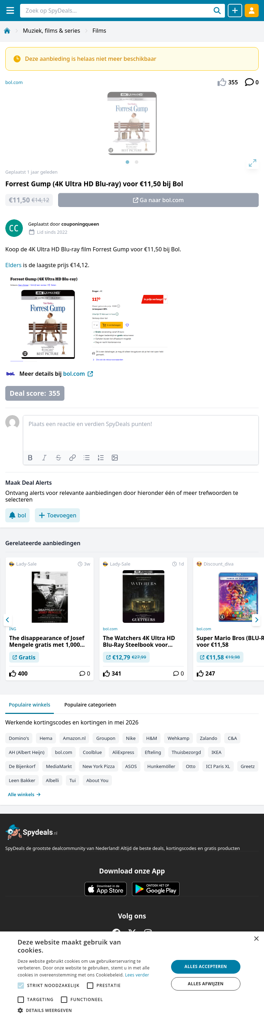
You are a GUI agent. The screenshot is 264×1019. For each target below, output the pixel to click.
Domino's (19, 738)
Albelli (52, 780)
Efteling (153, 752)
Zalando (208, 738)
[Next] (256, 620)
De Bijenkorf (22, 766)
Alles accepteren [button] (205, 966)
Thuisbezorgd (186, 752)
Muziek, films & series (51, 30)
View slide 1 (127, 162)
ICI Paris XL (218, 766)
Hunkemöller (161, 766)
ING (12, 628)
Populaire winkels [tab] (29, 704)
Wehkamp (178, 738)
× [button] (256, 939)
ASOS (131, 766)
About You (97, 780)
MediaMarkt (59, 766)
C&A (232, 738)
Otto (190, 766)
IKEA (216, 752)
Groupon (105, 738)
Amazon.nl (74, 738)
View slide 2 (136, 162)
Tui (72, 780)
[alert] (132, 975)
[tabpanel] (132, 757)
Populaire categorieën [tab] (90, 704)
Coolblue (92, 752)
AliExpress (123, 752)
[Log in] (252, 10)
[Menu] (10, 10)
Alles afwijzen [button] (206, 984)
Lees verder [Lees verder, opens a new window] (137, 975)
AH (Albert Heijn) (26, 752)
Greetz (248, 766)
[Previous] (8, 620)
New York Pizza (98, 766)
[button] (91, 1010)
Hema (45, 738)
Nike (131, 738)
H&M (151, 738)
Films (99, 30)
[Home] (7, 30)
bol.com (14, 82)
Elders (13, 265)
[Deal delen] (235, 10)
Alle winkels (24, 794)
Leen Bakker (22, 780)
